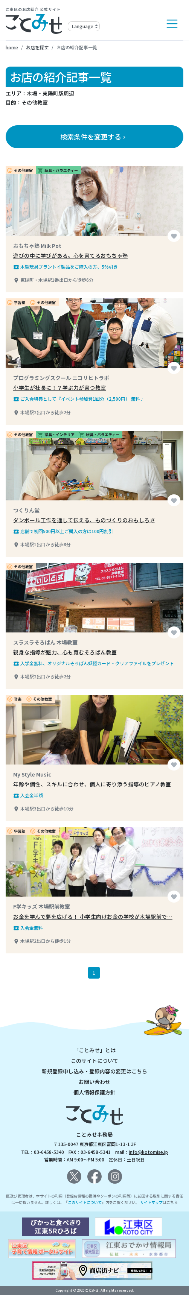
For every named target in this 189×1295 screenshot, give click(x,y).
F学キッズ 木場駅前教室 (41, 906)
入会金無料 (28, 927)
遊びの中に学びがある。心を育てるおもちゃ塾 (70, 255)
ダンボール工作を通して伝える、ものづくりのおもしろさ (84, 520)
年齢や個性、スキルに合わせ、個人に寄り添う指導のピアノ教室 (92, 784)
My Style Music (32, 774)
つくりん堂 (26, 510)
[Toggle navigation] (172, 23)
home (12, 47)
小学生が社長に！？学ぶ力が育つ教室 (59, 387)
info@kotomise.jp (148, 1152)
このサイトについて (94, 1060)
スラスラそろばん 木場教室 (45, 642)
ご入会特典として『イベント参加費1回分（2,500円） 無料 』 (79, 398)
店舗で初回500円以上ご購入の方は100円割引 (63, 531)
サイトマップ (151, 1202)
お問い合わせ (94, 1081)
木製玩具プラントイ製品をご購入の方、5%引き (65, 266)
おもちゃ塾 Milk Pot (37, 245)
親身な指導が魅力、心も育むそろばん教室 (65, 652)
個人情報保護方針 (94, 1092)
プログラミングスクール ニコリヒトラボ (61, 378)
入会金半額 (28, 795)
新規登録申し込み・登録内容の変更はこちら (94, 1071)
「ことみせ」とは (94, 1050)
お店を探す (37, 47)
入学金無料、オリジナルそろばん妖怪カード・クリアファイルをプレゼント (93, 663)
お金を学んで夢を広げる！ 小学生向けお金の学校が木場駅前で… (92, 916)
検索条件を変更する (93, 136)
